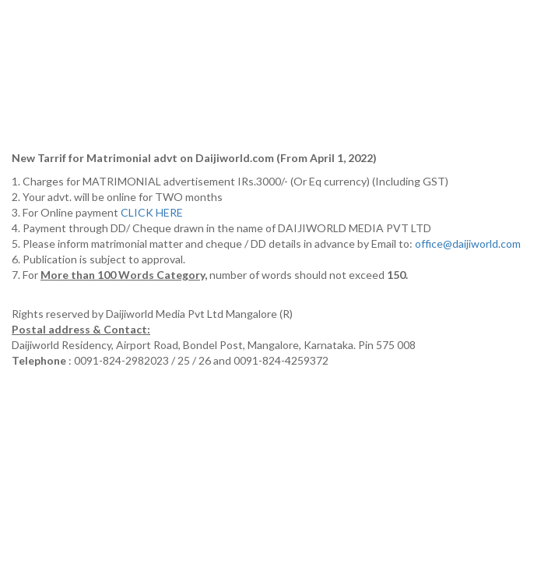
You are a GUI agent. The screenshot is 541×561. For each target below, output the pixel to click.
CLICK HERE (153, 212)
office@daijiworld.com (469, 243)
